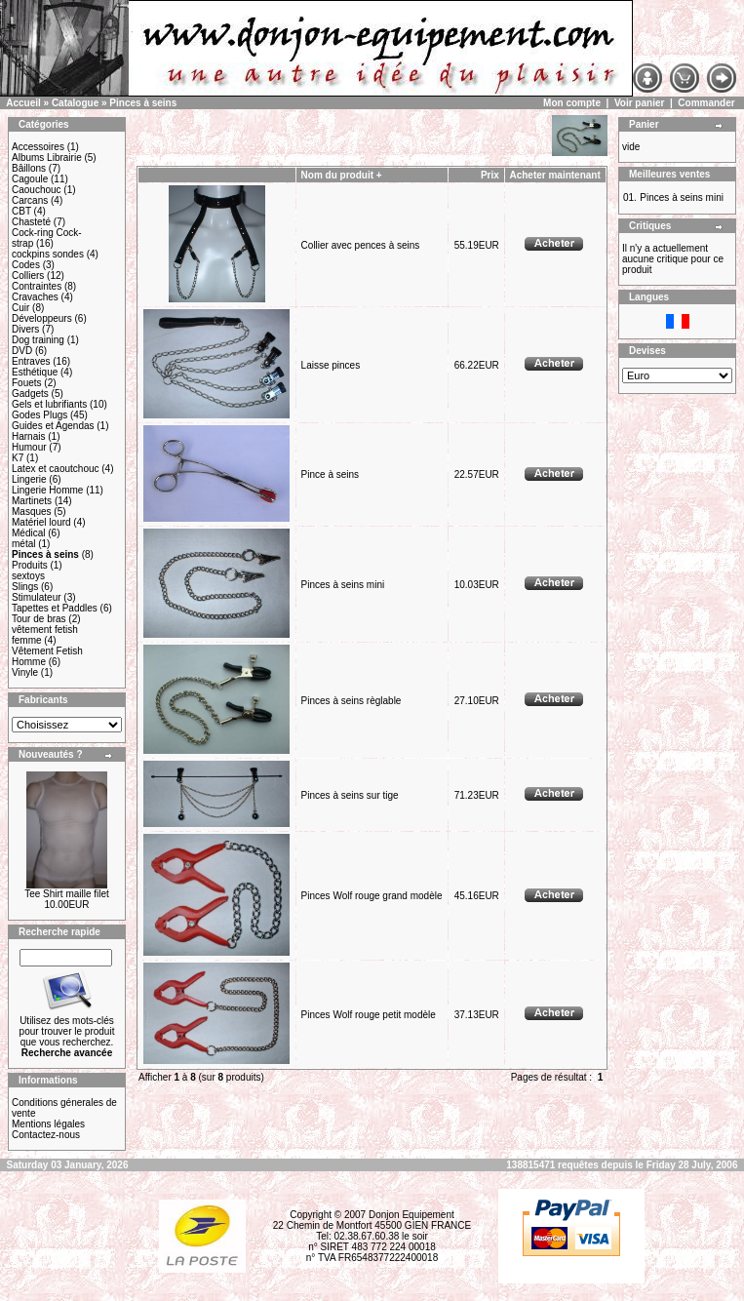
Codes (26, 264)
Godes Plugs (39, 415)
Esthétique (35, 372)
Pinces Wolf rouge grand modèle (372, 895)
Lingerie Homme (47, 490)
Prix (490, 175)
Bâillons (29, 168)
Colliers (28, 275)
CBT (21, 211)
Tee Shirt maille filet (66, 893)
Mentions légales (48, 1124)
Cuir (20, 307)
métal (23, 543)
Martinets (32, 500)
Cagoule (30, 179)
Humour (29, 447)
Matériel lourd (41, 522)
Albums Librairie (47, 157)
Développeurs (42, 318)
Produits (30, 565)
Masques (32, 511)
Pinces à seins (142, 103)
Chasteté (31, 222)
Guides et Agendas (53, 425)
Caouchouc (36, 189)
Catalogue (75, 103)
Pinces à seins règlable (351, 700)
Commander (706, 103)
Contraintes (36, 286)
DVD (22, 350)
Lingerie (29, 479)
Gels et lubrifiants (49, 404)
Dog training (38, 340)
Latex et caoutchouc (55, 468)
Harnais (28, 436)
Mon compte (572, 103)
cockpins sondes (48, 254)
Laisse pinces (331, 365)
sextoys (28, 576)
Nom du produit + (341, 175)
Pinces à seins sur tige (350, 795)
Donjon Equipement (411, 1214)
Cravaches (35, 297)
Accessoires (38, 146)
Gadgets (30, 393)
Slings (25, 586)
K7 (17, 458)
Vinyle (25, 672)
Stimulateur (36, 597)
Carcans (30, 200)
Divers (25, 329)
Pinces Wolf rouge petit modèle (368, 1014)
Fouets (27, 382)
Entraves (31, 361)
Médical (28, 533)
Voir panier (639, 103)
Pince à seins (330, 474)
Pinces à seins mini (343, 584)
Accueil (23, 103)
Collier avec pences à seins (360, 245)
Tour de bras (39, 618)
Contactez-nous (46, 1134)
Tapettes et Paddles (55, 608)
